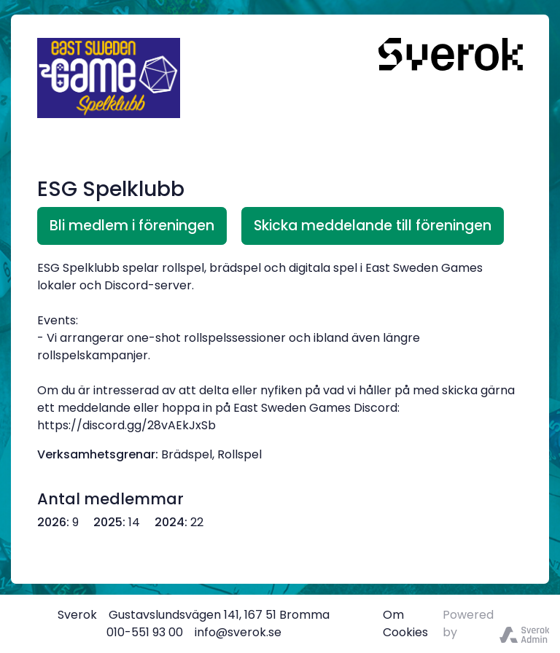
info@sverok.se (238, 632)
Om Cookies (405, 623)
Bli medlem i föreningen (132, 225)
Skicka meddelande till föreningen (372, 225)
